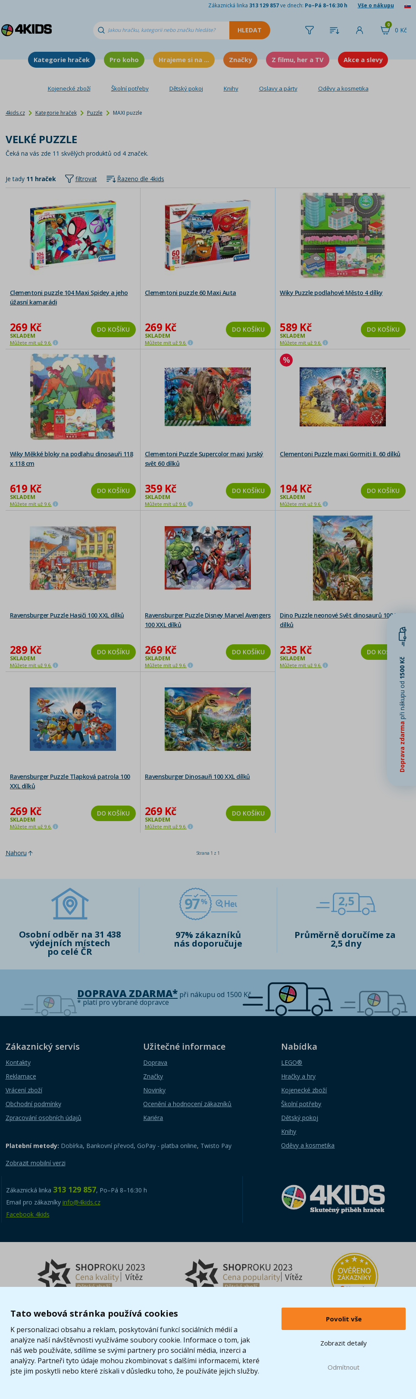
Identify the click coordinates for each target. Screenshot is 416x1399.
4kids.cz (15, 112)
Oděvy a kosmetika (343, 88)
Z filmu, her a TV (298, 59)
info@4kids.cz (81, 1202)
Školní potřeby (130, 88)
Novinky (154, 1090)
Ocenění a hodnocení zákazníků (187, 1104)
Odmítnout (344, 1367)
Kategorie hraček (62, 59)
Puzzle (95, 112)
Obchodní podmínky (33, 1104)
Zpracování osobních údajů (43, 1118)
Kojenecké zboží (69, 88)
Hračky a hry (298, 1076)
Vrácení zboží (24, 1090)
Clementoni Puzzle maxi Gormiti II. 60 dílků (340, 454)
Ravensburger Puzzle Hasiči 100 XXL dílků (67, 615)
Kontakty (18, 1062)
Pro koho (124, 59)
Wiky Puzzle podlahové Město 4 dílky (331, 293)
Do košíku (113, 329)
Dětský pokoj (186, 88)
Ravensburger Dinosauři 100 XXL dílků (197, 776)
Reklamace (21, 1076)
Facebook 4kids (28, 1214)
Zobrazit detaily (343, 1343)
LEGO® (291, 1062)
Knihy (231, 88)
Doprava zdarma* (127, 993)
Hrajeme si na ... (184, 59)
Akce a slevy (363, 59)
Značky (240, 59)
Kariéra (153, 1118)
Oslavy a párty (278, 88)
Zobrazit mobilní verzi (36, 1163)
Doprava (155, 1062)
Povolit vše (344, 1318)
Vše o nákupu (376, 5)
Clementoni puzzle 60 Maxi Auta (190, 293)
